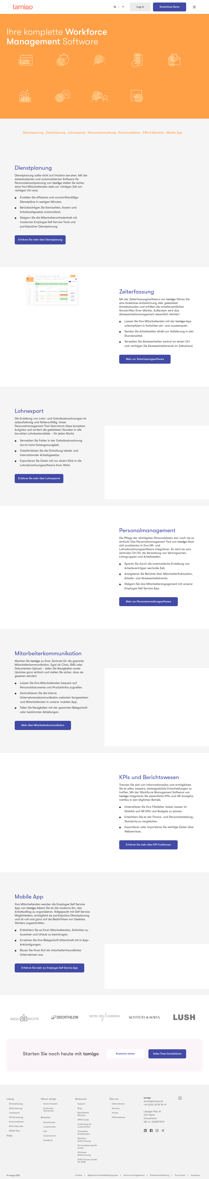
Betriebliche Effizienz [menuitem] (83, 1114)
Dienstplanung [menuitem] (33, 132)
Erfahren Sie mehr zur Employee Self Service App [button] (49, 967)
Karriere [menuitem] (116, 1108)
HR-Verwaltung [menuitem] (16, 1117)
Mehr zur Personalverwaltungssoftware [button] (148, 601)
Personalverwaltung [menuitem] (102, 132)
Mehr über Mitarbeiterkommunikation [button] (42, 725)
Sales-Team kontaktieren (167, 1053)
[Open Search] (115, 6)
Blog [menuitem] (80, 1108)
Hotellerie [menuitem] (47, 1140)
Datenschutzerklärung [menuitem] (159, 1175)
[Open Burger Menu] (194, 7)
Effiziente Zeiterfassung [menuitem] (84, 1153)
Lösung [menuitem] (10, 1099)
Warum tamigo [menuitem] (48, 1099)
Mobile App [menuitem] (174, 132)
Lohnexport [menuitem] (14, 1112)
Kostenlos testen (125, 1053)
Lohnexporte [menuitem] (76, 132)
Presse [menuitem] (115, 1112)
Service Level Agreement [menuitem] (134, 1175)
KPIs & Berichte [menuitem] (153, 132)
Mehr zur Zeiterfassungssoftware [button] (145, 359)
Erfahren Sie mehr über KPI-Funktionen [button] (148, 844)
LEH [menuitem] (45, 1131)
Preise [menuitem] (9, 1135)
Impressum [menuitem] (195, 1175)
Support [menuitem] (81, 1103)
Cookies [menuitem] (78, 1175)
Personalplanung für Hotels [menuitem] (87, 1146)
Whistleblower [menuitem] (118, 1117)
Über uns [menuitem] (113, 1099)
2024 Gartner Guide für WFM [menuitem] (87, 1160)
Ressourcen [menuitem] (81, 1099)
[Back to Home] (23, 7)
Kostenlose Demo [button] (169, 6)
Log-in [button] (140, 6)
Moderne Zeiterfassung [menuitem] (84, 1139)
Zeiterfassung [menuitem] (55, 132)
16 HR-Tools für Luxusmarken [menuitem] (84, 1125)
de (123, 6)
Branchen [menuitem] (45, 1117)
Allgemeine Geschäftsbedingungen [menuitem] (103, 1175)
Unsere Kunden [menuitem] (50, 1103)
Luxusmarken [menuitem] (49, 1126)
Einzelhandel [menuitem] (49, 1122)
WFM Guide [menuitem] (83, 1119)
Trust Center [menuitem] (180, 1175)
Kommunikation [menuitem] (129, 132)
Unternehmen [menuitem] (118, 1103)
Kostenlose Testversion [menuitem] (48, 1109)
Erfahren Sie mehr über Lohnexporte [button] (39, 478)
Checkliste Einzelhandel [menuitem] (83, 1132)
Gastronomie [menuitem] (49, 1135)
